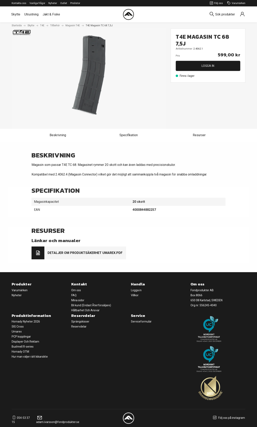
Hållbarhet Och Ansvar (85, 310)
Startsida (17, 25)
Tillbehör (55, 25)
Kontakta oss (19, 3)
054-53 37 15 (21, 420)
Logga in (208, 65)
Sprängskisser (80, 321)
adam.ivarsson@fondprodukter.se (57, 420)
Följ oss (216, 3)
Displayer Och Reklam (25, 341)
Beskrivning (58, 135)
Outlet (63, 3)
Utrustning (31, 14)
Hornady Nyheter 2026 (26, 321)
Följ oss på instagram (228, 417)
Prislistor (75, 3)
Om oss (76, 290)
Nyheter (52, 3)
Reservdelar (79, 326)
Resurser (199, 135)
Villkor (135, 295)
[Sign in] (242, 14)
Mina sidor (77, 300)
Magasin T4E (72, 25)
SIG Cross (18, 326)
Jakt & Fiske (51, 14)
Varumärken (235, 3)
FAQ (73, 295)
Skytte (15, 14)
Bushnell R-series (23, 346)
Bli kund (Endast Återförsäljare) (91, 305)
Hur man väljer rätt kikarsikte (30, 356)
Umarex (17, 331)
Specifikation (128, 135)
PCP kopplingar (21, 336)
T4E (42, 25)
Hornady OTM (20, 351)
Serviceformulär (141, 321)
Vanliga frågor (37, 3)
